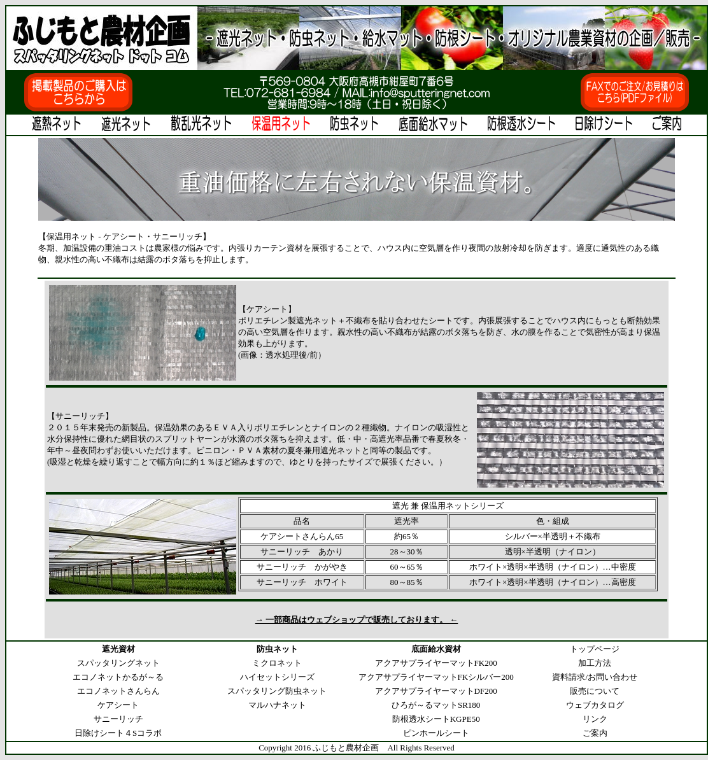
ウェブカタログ (595, 705)
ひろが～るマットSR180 (436, 705)
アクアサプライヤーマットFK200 (436, 663)
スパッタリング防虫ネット (277, 691)
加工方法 (594, 663)
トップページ (595, 649)
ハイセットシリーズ (277, 677)
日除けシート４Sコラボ (118, 733)
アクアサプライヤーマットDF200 (436, 691)
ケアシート (118, 705)
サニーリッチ (118, 719)
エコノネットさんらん (118, 691)
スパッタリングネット (118, 663)
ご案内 (595, 733)
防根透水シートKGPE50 (436, 719)
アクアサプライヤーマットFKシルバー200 (436, 677)
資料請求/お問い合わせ (594, 677)
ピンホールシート (436, 733)
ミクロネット (277, 663)
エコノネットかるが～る (118, 677)
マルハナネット (277, 705)
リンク (595, 719)
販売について (595, 691)
